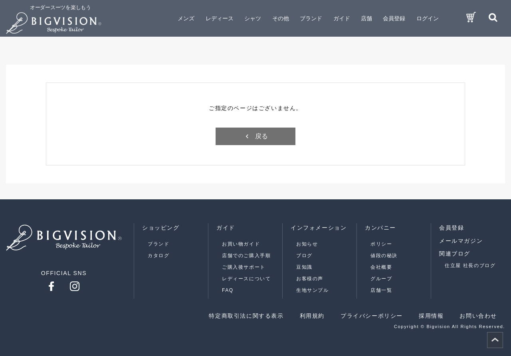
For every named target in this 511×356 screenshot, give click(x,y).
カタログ (158, 255)
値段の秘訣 (384, 255)
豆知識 (304, 267)
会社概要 (381, 267)
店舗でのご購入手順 (246, 255)
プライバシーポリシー (372, 316)
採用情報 (431, 316)
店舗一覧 (381, 290)
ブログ (304, 255)
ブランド (158, 244)
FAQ (228, 290)
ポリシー (381, 244)
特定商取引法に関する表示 (246, 316)
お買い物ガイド (241, 244)
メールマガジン (461, 241)
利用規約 (312, 316)
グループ (381, 278)
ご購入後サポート (243, 267)
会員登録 (394, 18)
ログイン (427, 18)
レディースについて (246, 278)
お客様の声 (309, 278)
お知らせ (307, 244)
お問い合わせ (478, 316)
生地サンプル (312, 290)
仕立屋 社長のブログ (470, 265)
